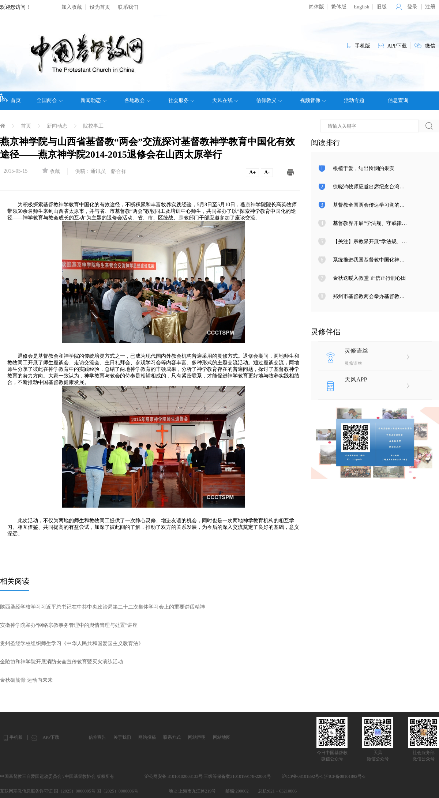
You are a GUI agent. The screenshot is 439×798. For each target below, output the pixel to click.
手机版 (16, 737)
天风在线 (225, 100)
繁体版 (338, 7)
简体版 (316, 7)
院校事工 (93, 126)
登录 (412, 7)
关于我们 (122, 737)
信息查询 (398, 100)
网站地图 (221, 737)
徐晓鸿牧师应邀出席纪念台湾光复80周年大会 (384, 186)
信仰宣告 (97, 737)
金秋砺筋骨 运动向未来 (26, 680)
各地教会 (137, 100)
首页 (10, 98)
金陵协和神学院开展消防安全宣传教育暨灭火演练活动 (61, 662)
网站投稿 (147, 737)
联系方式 (172, 737)
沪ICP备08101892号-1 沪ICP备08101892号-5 (323, 776)
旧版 (381, 7)
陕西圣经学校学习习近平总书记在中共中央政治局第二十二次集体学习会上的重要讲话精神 (102, 607)
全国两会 (50, 100)
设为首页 (100, 7)
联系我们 (128, 7)
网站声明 (197, 737)
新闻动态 (93, 100)
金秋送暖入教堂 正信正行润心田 (369, 278)
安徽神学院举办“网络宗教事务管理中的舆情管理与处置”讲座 (69, 625)
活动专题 (354, 100)
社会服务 (181, 100)
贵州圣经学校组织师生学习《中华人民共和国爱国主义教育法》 (71, 643)
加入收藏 (71, 7)
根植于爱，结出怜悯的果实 (363, 168)
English (361, 7)
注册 (430, 7)
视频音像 (313, 100)
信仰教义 (269, 100)
